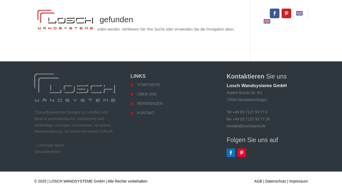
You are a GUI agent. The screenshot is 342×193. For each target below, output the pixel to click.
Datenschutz (275, 181)
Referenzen (264, 31)
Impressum (298, 181)
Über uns (187, 31)
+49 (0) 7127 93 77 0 (195, 13)
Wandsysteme (224, 31)
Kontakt (296, 31)
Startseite (155, 31)
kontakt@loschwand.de (246, 13)
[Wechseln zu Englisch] (299, 13)
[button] (12, 181)
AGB (258, 181)
